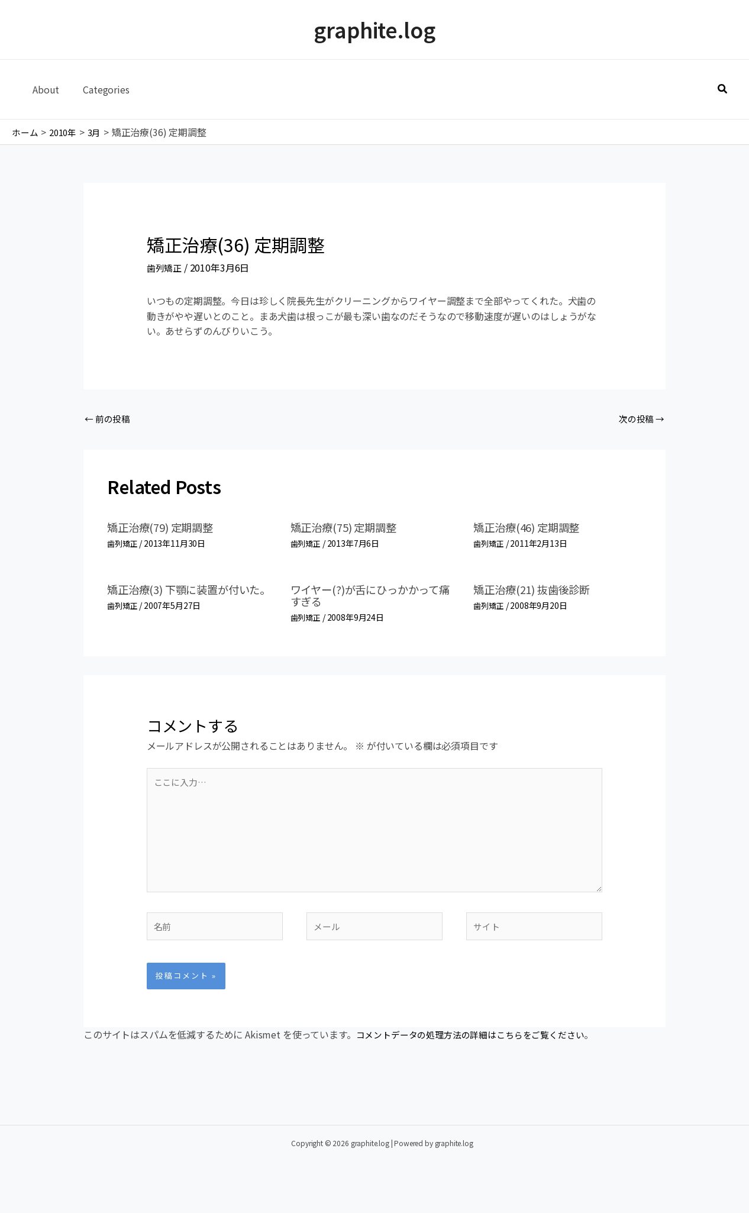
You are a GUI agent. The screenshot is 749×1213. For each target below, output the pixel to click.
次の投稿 (639, 419)
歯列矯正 (165, 267)
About (43, 89)
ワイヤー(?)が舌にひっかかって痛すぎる (372, 596)
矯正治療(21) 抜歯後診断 (537, 590)
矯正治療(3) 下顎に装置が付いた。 (185, 596)
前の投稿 (109, 419)
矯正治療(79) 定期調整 (165, 529)
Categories (99, 89)
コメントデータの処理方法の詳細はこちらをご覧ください (478, 1050)
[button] (723, 89)
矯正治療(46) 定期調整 (531, 529)
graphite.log (374, 29)
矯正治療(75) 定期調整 (349, 529)
